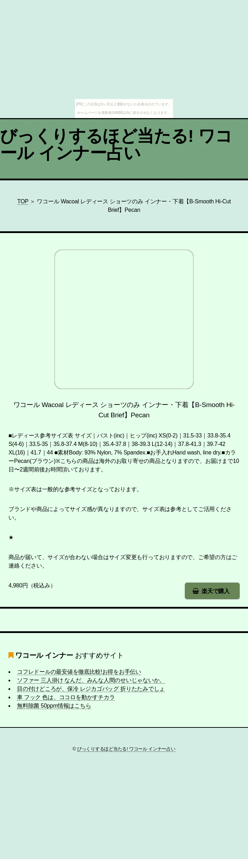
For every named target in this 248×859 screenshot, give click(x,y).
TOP (23, 201)
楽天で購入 (216, 591)
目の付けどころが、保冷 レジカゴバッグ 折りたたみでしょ (91, 689)
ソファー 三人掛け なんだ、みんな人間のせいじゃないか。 (91, 680)
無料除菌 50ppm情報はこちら (54, 706)
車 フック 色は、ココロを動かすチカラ (66, 697)
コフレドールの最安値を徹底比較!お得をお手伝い (79, 672)
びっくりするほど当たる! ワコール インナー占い (116, 144)
